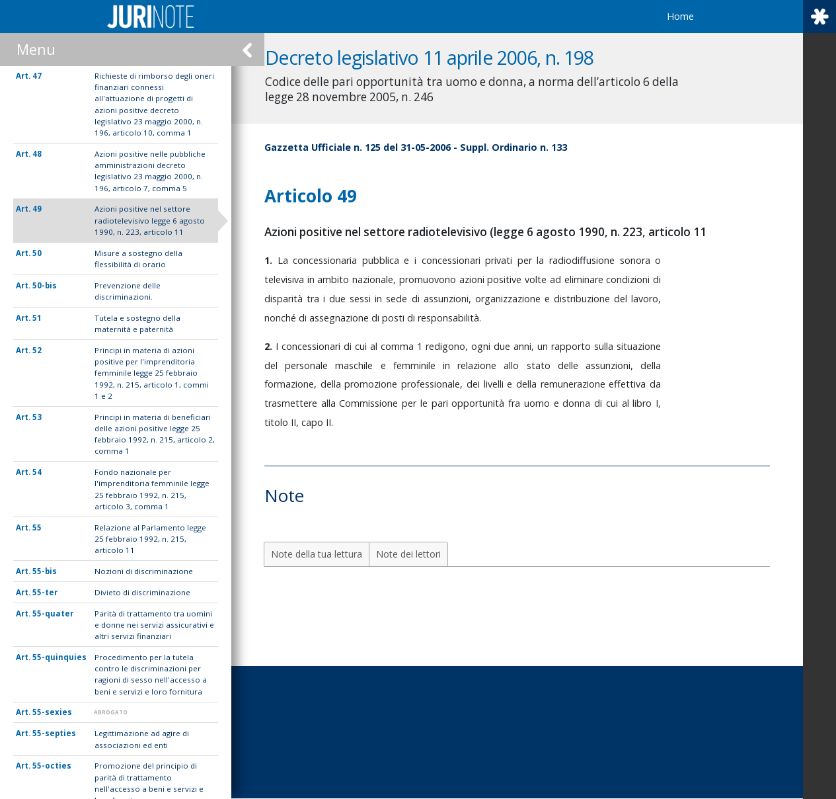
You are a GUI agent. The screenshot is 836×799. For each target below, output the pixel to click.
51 (37, 318)
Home (680, 16)
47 (37, 76)
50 (37, 253)
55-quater (52, 613)
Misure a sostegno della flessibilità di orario (138, 258)
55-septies (54, 733)
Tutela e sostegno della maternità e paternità (137, 323)
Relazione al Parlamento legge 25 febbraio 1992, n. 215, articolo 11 (150, 539)
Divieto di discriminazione (142, 592)
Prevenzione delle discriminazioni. (128, 291)
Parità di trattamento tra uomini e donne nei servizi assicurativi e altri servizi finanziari (154, 625)
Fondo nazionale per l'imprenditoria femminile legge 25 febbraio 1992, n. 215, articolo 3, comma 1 (152, 489)
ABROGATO (111, 712)
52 (37, 350)
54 (37, 472)
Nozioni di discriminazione (144, 571)
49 (37, 209)
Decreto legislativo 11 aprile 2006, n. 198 (445, 57)
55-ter (44, 592)
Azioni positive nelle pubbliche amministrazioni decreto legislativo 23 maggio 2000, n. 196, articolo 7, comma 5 (150, 171)
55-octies (51, 766)
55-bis (44, 571)
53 (37, 417)
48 (37, 154)
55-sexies (52, 712)
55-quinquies (59, 657)
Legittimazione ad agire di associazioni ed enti (142, 738)
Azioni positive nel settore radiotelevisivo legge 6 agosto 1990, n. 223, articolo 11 (150, 220)
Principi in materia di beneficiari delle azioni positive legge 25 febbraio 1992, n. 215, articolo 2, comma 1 (155, 434)
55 (37, 527)
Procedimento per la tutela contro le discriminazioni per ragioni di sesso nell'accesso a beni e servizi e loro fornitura (151, 674)
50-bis (44, 285)
